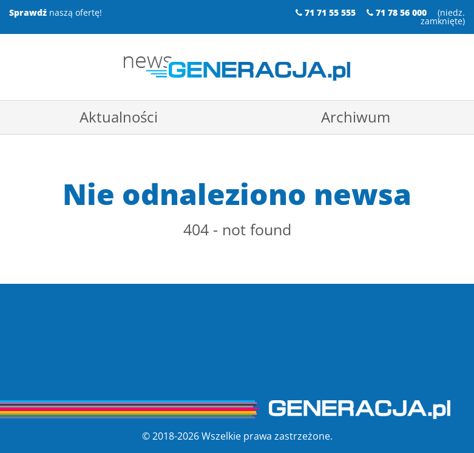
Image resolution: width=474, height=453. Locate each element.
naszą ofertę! (55, 12)
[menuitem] (118, 117)
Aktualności (119, 117)
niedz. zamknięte (443, 17)
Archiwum (355, 117)
